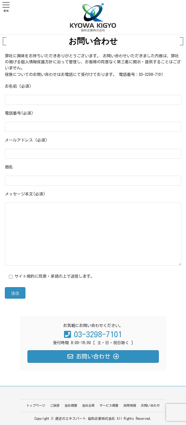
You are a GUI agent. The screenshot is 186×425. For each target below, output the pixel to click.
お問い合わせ (150, 405)
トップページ (35, 405)
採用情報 (129, 405)
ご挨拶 (54, 405)
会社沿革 (88, 405)
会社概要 (71, 405)
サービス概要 (108, 405)
